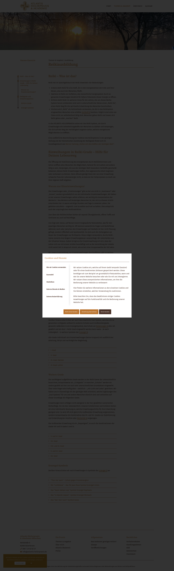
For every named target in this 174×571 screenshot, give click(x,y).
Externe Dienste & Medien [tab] (55, 289)
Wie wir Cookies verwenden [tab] (56, 267)
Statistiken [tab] (50, 282)
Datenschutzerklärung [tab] (54, 297)
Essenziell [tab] (49, 275)
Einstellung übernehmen (89, 312)
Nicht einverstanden (71, 312)
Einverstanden (105, 312)
